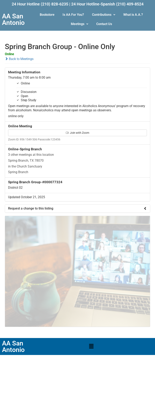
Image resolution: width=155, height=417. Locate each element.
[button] (103, 14)
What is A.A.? (133, 15)
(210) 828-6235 (54, 4)
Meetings (79, 24)
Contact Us (104, 24)
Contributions (103, 15)
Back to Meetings (19, 59)
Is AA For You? (73, 15)
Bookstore (47, 15)
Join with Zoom (77, 132)
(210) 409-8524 (129, 4)
